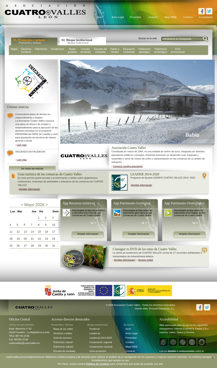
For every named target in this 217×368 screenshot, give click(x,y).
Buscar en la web (148, 38)
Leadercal (94, 333)
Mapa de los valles (63, 329)
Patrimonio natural (63, 342)
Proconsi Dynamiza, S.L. (162, 308)
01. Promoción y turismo (29, 41)
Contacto (188, 17)
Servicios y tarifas (62, 333)
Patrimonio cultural (63, 346)
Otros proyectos (97, 351)
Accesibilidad (206, 17)
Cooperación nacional (100, 346)
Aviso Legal (118, 17)
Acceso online (145, 260)
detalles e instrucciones (181, 351)
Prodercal (94, 329)
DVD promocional (178, 51)
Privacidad (135, 17)
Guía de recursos (62, 337)
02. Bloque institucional (77, 41)
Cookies (153, 17)
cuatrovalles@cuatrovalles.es (24, 343)
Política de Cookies (97, 364)
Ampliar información (29, 189)
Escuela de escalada (64, 351)
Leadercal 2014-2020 (100, 337)
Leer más (22, 145)
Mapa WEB (170, 17)
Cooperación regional (100, 342)
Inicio (100, 17)
